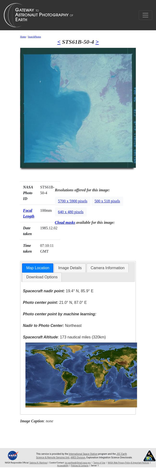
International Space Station (83, 454)
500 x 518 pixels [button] (107, 201)
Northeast (52, 326)
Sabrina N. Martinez (38, 463)
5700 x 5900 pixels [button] (72, 201)
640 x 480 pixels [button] (71, 212)
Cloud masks (65, 222)
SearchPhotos (34, 36)
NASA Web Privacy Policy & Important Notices (128, 463)
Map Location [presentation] (37, 268)
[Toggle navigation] (145, 15)
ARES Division (78, 457)
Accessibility (62, 465)
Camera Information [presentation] (108, 268)
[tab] (37, 268)
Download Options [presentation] (42, 277)
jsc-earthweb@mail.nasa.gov (78, 463)
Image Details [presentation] (70, 268)
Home (23, 36)
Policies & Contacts (80, 465)
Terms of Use (99, 463)
